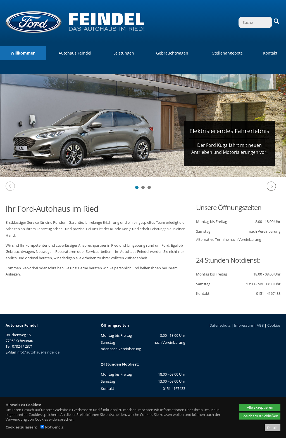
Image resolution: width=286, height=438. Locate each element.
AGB (260, 325)
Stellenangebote (227, 53)
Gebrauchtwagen (172, 53)
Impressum (243, 325)
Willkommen (23, 53)
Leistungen (123, 53)
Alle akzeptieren (260, 407)
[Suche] (255, 22)
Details (272, 427)
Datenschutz (219, 325)
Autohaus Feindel (75, 53)
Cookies (273, 325)
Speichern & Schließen (260, 415)
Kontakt (270, 53)
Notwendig (51, 427)
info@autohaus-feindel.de (37, 352)
